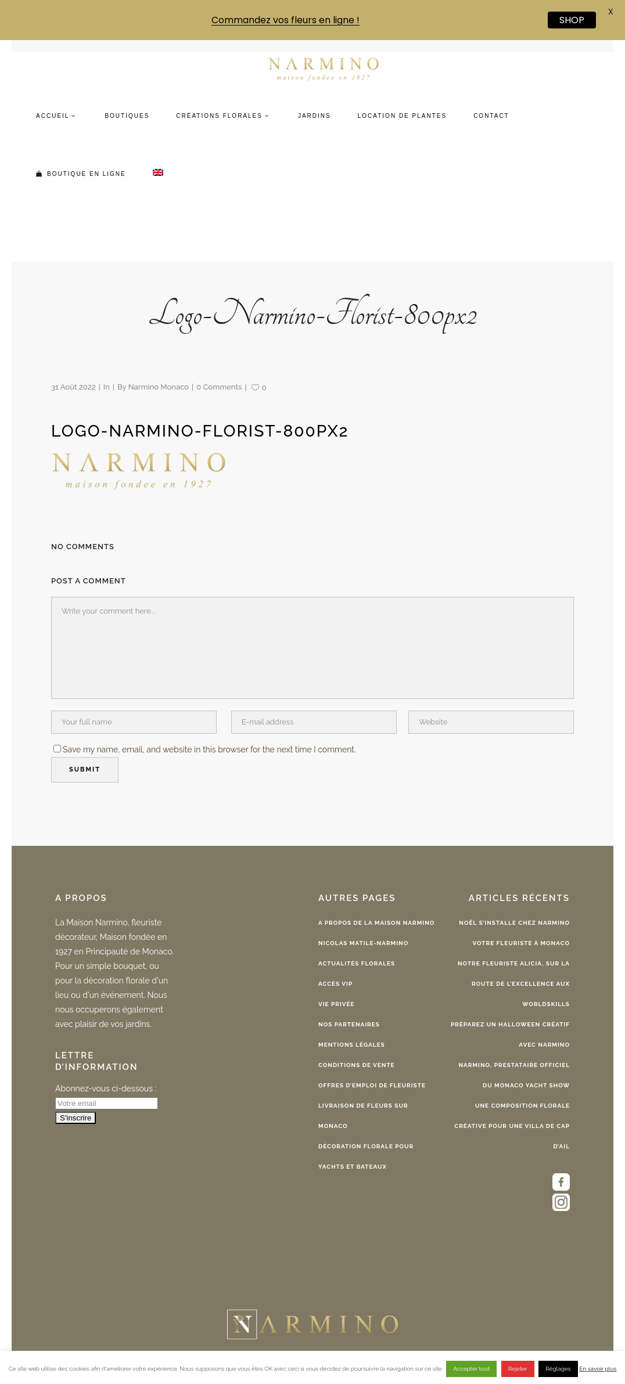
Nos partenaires (349, 1024)
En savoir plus (597, 1368)
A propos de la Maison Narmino (376, 923)
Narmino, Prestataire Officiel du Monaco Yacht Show (514, 1075)
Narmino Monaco (158, 387)
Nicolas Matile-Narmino (363, 943)
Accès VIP (335, 984)
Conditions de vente (356, 1065)
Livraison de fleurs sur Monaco (363, 1115)
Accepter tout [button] (471, 1368)
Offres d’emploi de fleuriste (372, 1085)
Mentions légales (351, 1044)
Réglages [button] (557, 1368)
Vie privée (336, 1004)
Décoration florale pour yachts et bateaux (366, 1156)
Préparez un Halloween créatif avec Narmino (510, 1034)
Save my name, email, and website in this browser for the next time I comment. (209, 749)
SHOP (571, 20)
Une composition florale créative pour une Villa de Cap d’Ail (512, 1125)
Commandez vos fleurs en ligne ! (285, 20)
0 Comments (219, 387)
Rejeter (517, 1368)
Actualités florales (356, 963)
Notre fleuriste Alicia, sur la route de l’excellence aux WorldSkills (514, 983)
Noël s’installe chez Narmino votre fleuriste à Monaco (514, 933)
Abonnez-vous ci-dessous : (105, 1088)
